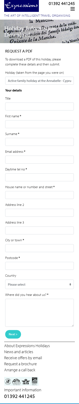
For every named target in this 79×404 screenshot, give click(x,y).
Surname (12, 134)
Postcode (12, 258)
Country (10, 275)
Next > (13, 334)
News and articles (18, 351)
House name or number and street (30, 187)
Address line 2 (14, 205)
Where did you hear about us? (26, 295)
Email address (15, 151)
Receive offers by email (23, 357)
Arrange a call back (19, 369)
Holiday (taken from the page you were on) (34, 72)
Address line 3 (14, 222)
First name (13, 116)
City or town (14, 240)
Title (8, 98)
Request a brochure (20, 363)
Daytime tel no (16, 169)
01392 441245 (62, 3)
